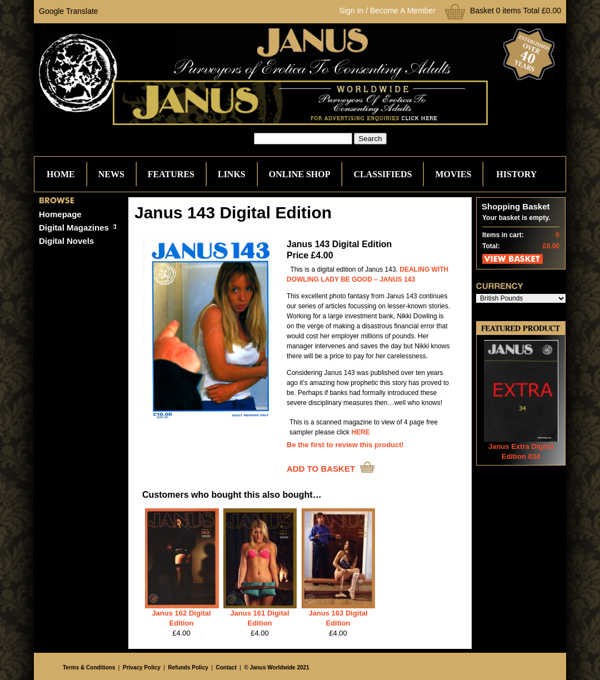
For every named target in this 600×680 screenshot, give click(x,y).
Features (171, 174)
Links (232, 174)
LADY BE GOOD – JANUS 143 (368, 279)
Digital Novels (66, 241)
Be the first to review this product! (345, 445)
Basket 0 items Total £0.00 (515, 10)
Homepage (60, 214)
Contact (226, 667)
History (516, 174)
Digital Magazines (74, 227)
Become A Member (403, 10)
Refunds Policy (188, 667)
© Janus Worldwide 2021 (276, 667)
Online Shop (300, 174)
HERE (360, 432)
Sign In (351, 10)
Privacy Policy (142, 667)
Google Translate (68, 11)
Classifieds (382, 174)
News (111, 174)
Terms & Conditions (89, 667)
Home (61, 174)
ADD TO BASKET (321, 468)
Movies (453, 174)
